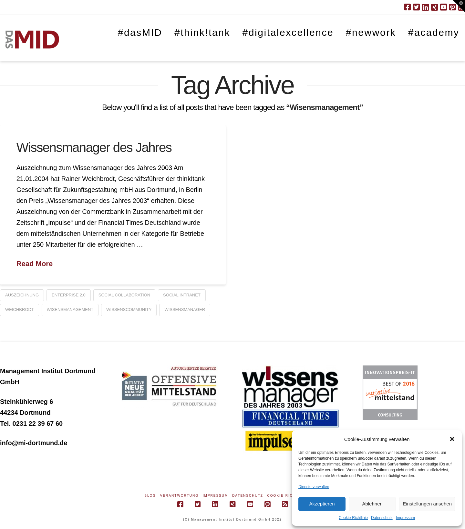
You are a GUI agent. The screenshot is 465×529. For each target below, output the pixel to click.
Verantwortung (179, 495)
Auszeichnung (22, 295)
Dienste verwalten (313, 486)
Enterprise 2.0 (69, 295)
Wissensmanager (184, 309)
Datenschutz (382, 517)
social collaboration (124, 295)
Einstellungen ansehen (427, 503)
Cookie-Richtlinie (353, 517)
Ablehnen (372, 503)
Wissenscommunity (128, 309)
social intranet (182, 295)
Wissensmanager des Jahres (94, 147)
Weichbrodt (19, 309)
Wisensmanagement (70, 309)
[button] (452, 439)
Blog (150, 495)
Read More (34, 264)
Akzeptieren (322, 503)
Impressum (405, 517)
